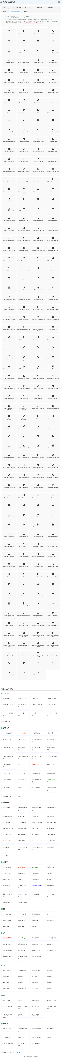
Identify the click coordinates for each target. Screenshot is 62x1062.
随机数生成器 (35, 894)
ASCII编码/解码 (51, 841)
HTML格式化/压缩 (7, 733)
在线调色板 (50, 944)
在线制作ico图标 (7, 944)
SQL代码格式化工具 (37, 749)
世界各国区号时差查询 (22, 1007)
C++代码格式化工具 (36, 757)
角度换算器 (6, 988)
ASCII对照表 (6, 11)
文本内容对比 (50, 873)
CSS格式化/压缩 (22, 733)
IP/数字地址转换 (51, 834)
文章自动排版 (21, 867)
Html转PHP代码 (22, 773)
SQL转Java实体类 (51, 704)
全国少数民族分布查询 (51, 1007)
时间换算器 (35, 982)
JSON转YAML (6, 721)
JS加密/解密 (50, 733)
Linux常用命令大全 (37, 1043)
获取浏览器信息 (36, 914)
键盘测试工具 (6, 855)
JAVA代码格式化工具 (22, 749)
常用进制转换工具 (7, 902)
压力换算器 (35, 976)
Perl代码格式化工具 (52, 756)
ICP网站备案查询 (51, 950)
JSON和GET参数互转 (52, 714)
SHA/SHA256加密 (51, 822)
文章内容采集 (35, 867)
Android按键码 (50, 847)
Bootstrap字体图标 (15, 11)
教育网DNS (21, 926)
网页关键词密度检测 (22, 957)
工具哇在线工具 (11, 1053)
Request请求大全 (29, 7)
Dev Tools (19, 1053)
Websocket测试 (22, 914)
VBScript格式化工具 (7, 766)
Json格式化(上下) (22, 698)
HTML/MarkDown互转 (37, 780)
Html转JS (20, 764)
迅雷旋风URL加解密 (37, 809)
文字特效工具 (6, 885)
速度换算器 (50, 982)
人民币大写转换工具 (22, 895)
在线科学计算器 (36, 970)
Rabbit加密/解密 (22, 822)
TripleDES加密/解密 (37, 822)
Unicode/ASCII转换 (37, 841)
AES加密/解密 (36, 816)
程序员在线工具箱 (7, 2)
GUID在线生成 (7, 834)
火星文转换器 (21, 873)
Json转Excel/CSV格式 (36, 714)
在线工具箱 (35, 1056)
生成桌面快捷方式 (37, 938)
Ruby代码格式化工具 (8, 757)
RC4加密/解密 (6, 822)
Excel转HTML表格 (51, 773)
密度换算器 (35, 988)
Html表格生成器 (7, 779)
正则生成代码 (6, 787)
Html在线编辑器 (7, 867)
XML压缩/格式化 (51, 739)
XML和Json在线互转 (8, 714)
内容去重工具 (50, 879)
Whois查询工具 (36, 950)
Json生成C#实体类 (8, 704)
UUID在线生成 (50, 828)
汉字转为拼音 (6, 873)
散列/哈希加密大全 (8, 828)
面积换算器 (50, 970)
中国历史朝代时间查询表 (7, 1016)
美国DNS (34, 926)
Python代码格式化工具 (51, 749)
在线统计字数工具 (7, 879)
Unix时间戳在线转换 (51, 895)
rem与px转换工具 (51, 938)
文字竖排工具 (21, 879)
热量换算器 (6, 976)
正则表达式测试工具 (51, 780)
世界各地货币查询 (7, 1006)
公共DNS (49, 914)
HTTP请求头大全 (40, 7)
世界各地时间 (35, 1000)
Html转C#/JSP (7, 773)
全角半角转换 (50, 885)
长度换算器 (6, 982)
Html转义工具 (50, 764)
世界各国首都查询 (51, 1000)
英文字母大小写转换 (7, 895)
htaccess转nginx (22, 938)
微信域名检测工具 (7, 938)
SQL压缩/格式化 (22, 739)
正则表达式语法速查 (51, 789)
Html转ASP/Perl (36, 773)
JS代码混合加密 (7, 739)
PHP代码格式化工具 (37, 740)
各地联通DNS (35, 920)
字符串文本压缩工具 (22, 887)
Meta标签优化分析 (8, 956)
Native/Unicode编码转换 (23, 848)
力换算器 (49, 988)
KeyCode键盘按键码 (37, 848)
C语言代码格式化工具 (23, 757)
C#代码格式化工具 (8, 747)
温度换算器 (20, 982)
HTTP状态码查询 (36, 956)
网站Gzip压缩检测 (8, 950)
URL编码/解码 (6, 847)
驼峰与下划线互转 (37, 885)
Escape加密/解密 (7, 816)
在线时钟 (20, 1000)
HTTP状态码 (50, 7)
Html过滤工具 (21, 787)
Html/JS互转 (35, 764)
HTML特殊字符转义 (37, 1037)
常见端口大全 (50, 1037)
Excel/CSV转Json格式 (22, 714)
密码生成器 (35, 828)
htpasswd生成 (21, 834)
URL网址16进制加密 (22, 809)
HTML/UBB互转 (22, 779)
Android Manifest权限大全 (23, 1044)
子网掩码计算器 (22, 970)
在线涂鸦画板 (6, 1000)
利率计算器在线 (7, 970)
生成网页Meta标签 (22, 944)
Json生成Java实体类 (22, 706)
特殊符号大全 (21, 1015)
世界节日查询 (35, 1006)
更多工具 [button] (25, 11)
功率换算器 (50, 976)
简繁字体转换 (50, 867)
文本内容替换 (35, 873)
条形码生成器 (35, 834)
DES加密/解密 (50, 816)
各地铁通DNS (6, 926)
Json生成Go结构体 (37, 704)
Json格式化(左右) (36, 698)
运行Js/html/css (7, 796)
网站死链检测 (21, 950)
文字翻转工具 (35, 879)
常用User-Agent (6, 7)
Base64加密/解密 (51, 807)
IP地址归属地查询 (7, 914)
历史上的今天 (35, 1015)
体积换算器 (20, 976)
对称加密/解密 (21, 816)
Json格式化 (6, 698)
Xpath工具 (20, 796)
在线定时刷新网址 (37, 944)
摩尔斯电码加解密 (22, 828)
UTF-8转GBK (21, 841)
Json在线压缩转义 (51, 698)
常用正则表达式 (36, 787)
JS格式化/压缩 (36, 733)
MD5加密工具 (6, 807)
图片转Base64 (7, 841)
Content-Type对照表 (18, 7)
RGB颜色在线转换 (22, 902)
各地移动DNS (50, 920)
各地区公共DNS (7, 920)
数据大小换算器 (22, 988)
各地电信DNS (21, 920)
